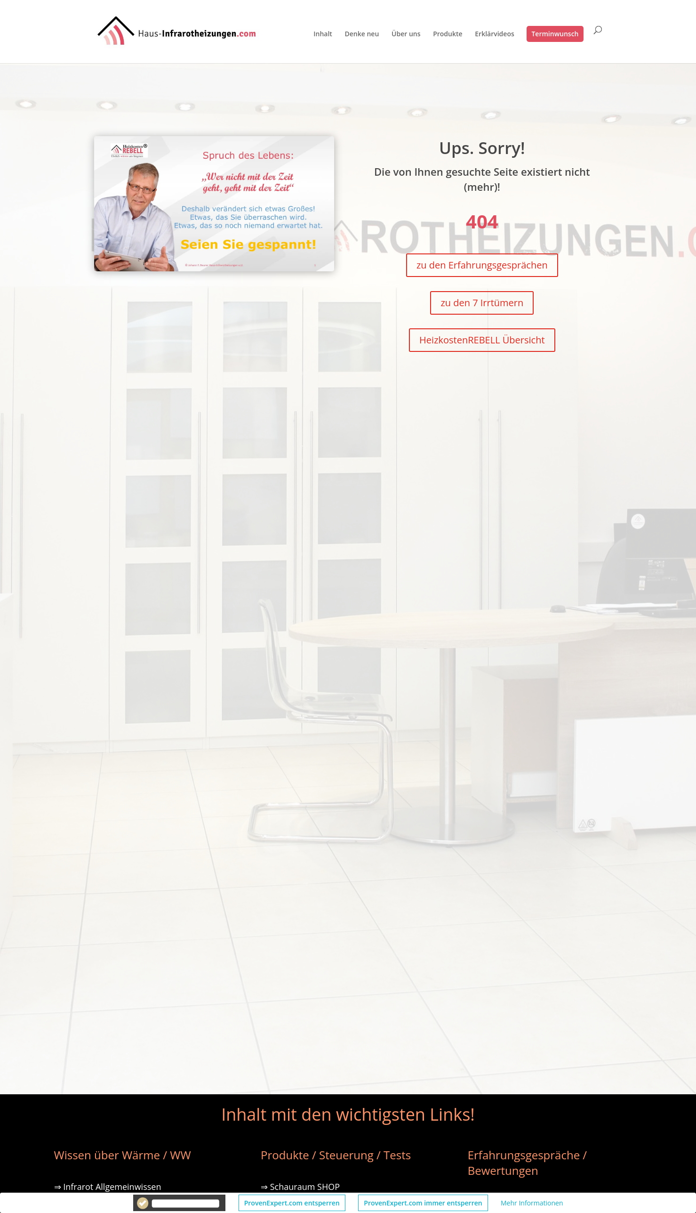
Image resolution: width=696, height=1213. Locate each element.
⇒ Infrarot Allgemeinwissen (107, 1186)
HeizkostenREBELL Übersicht (481, 340)
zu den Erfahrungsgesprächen (482, 265)
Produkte (447, 34)
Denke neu (362, 34)
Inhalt (322, 34)
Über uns (406, 34)
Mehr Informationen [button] (532, 1202)
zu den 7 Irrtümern (481, 302)
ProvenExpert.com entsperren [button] (292, 1202)
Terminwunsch (554, 33)
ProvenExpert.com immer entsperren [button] (423, 1202)
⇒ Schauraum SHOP (300, 1186)
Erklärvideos (494, 34)
